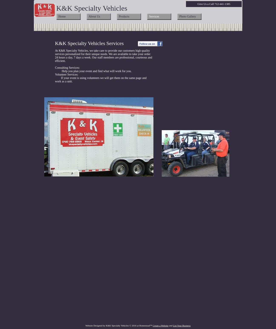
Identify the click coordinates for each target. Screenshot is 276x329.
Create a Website (160, 325)
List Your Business (182, 325)
